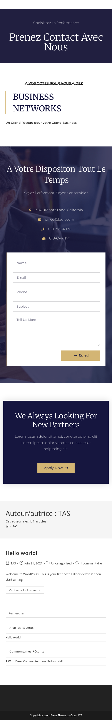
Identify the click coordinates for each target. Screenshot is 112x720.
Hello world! (21, 552)
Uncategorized (61, 563)
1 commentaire (91, 563)
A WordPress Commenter (22, 661)
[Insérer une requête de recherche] (56, 613)
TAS (15, 526)
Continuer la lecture (26, 589)
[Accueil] (7, 526)
